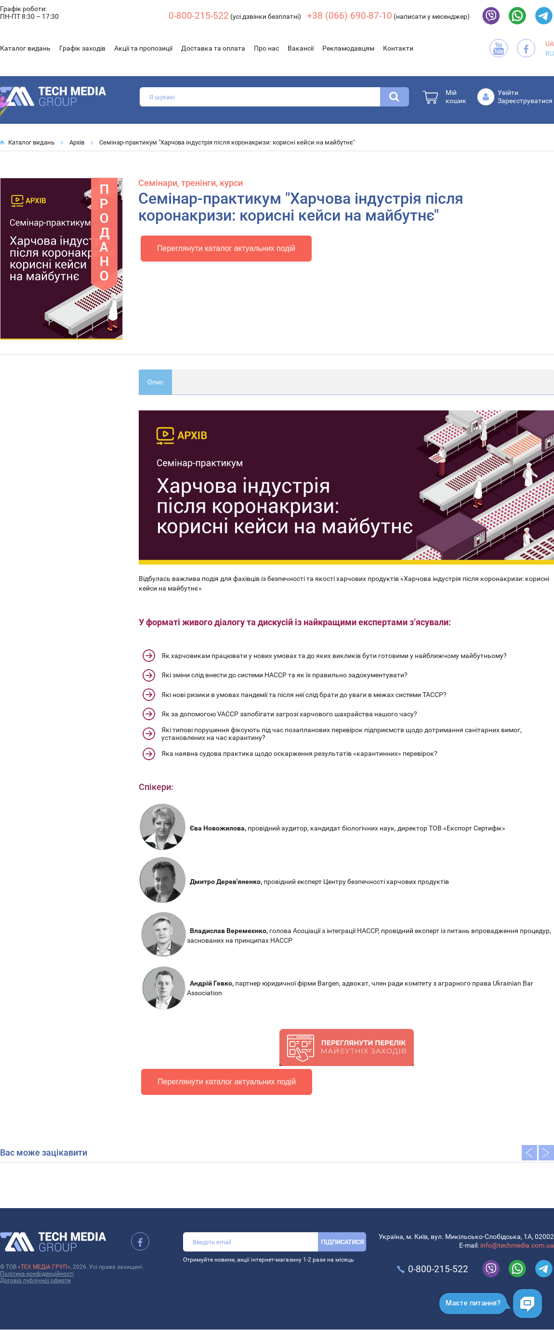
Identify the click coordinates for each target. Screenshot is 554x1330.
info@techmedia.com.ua (517, 1245)
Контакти (398, 48)
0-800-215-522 (199, 15)
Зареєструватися (525, 101)
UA (549, 44)
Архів (76, 142)
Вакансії (301, 48)
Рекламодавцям (348, 48)
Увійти (508, 92)
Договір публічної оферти (35, 1280)
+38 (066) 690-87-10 (349, 15)
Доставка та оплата (213, 48)
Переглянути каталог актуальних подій (226, 248)
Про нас (266, 48)
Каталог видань (25, 48)
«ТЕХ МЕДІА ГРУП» (44, 1267)
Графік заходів (82, 48)
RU (549, 53)
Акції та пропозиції (143, 48)
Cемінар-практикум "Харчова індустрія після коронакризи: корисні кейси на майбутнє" (227, 142)
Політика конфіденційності (37, 1273)
